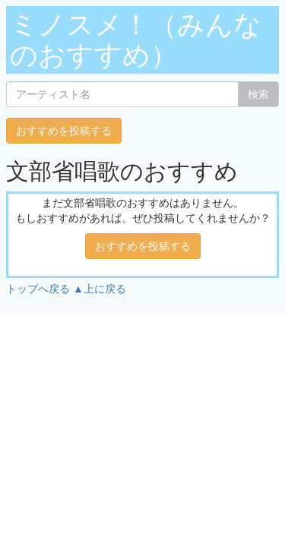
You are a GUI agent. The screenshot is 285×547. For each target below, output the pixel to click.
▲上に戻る (99, 289)
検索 (258, 94)
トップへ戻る (38, 289)
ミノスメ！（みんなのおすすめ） (135, 40)
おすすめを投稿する (64, 131)
